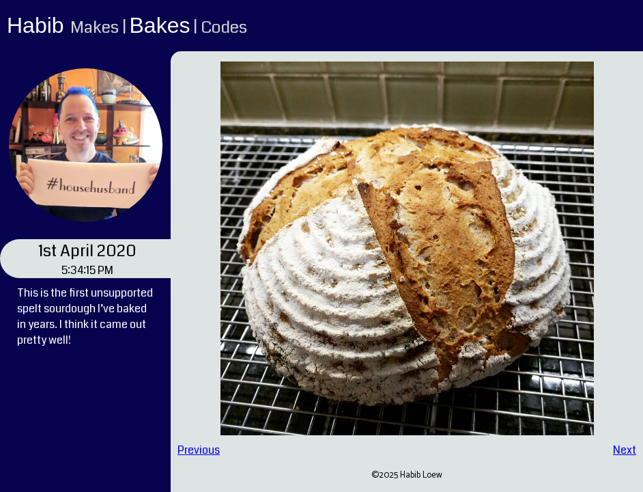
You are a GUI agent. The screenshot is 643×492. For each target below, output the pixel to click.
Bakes (160, 25)
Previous (198, 450)
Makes (94, 27)
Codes (224, 27)
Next (624, 450)
